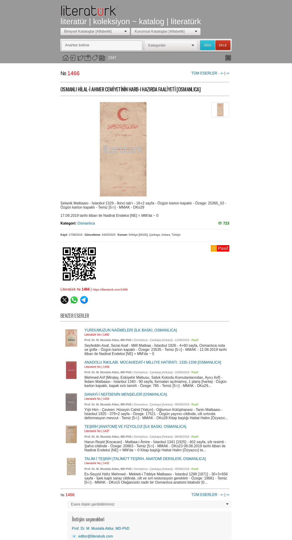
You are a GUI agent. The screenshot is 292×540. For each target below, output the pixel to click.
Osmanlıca (86, 223)
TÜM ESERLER (204, 73)
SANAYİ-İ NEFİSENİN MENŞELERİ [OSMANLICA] (125, 394)
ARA (207, 45)
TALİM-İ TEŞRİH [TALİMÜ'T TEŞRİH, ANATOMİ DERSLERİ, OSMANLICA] (145, 459)
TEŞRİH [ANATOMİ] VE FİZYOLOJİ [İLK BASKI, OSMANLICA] (135, 427)
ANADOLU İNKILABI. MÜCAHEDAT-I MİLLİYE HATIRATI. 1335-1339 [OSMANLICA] (152, 362)
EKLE (223, 45)
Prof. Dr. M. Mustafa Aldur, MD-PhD (108, 340)
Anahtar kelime (77, 45)
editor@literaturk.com (95, 536)
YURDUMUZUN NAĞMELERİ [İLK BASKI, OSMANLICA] (130, 330)
